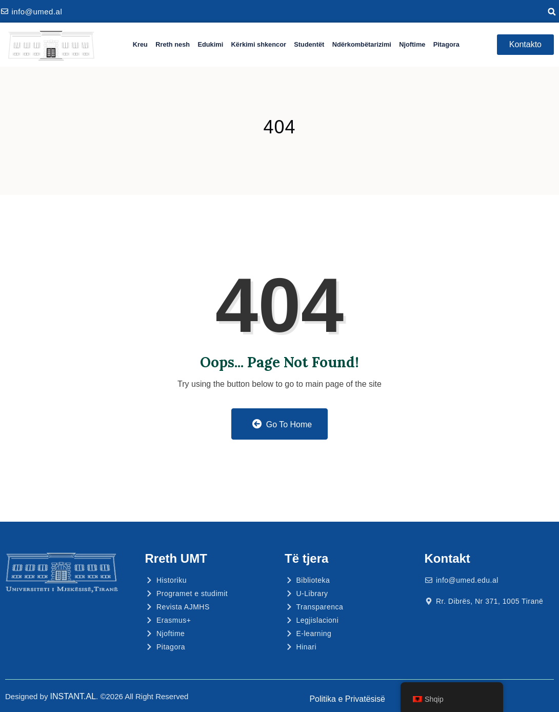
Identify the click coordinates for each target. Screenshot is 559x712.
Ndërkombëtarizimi (361, 44)
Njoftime (412, 44)
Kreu (140, 44)
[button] (552, 12)
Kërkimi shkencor (258, 44)
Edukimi (210, 44)
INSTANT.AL (73, 696)
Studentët (309, 44)
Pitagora (446, 44)
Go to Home (282, 424)
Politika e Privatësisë (347, 699)
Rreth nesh (172, 44)
